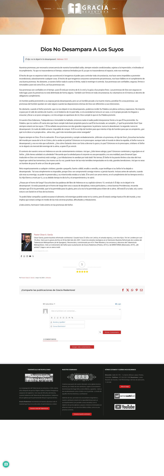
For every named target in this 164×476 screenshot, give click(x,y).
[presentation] (106, 324)
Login (118, 304)
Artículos (48, 277)
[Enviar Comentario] (112, 332)
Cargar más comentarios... (82, 347)
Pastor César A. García (28, 277)
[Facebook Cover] (81, 427)
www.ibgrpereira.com (41, 251)
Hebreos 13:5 (62, 59)
